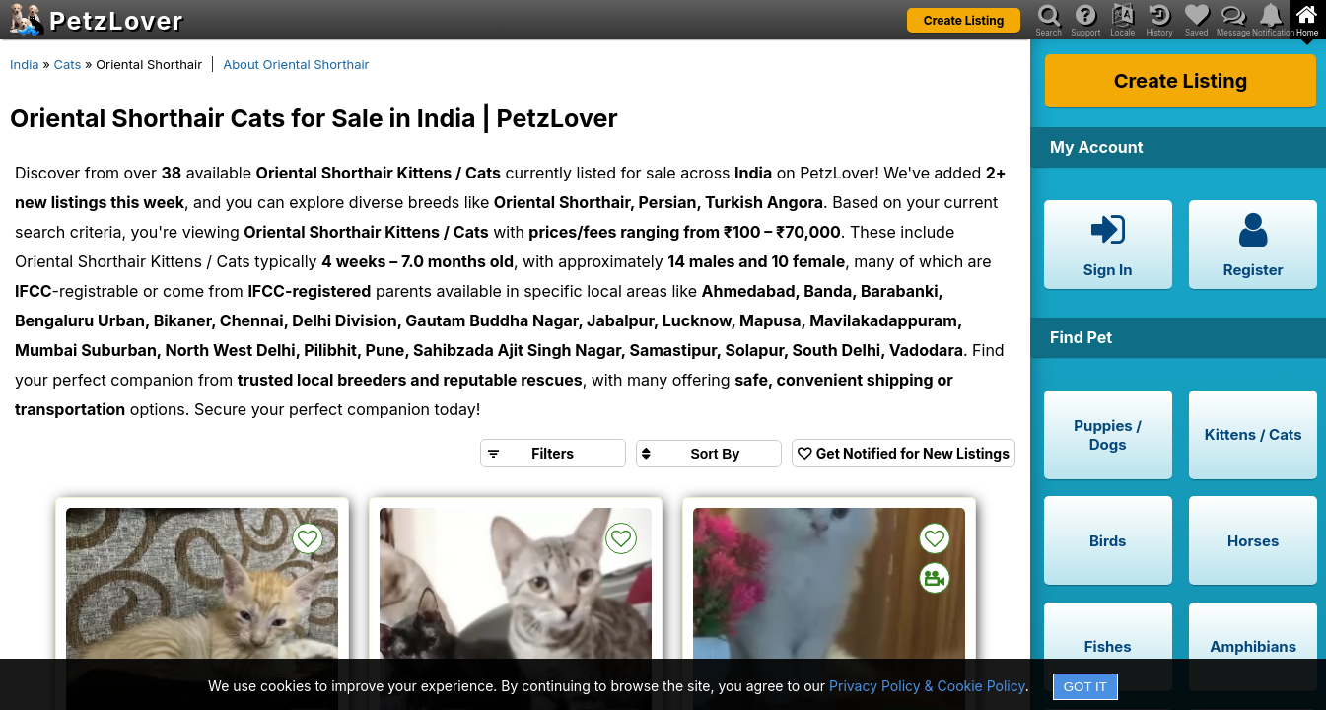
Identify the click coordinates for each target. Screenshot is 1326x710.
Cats (67, 64)
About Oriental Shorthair (296, 64)
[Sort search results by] (709, 453)
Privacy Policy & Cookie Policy (927, 685)
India (24, 64)
